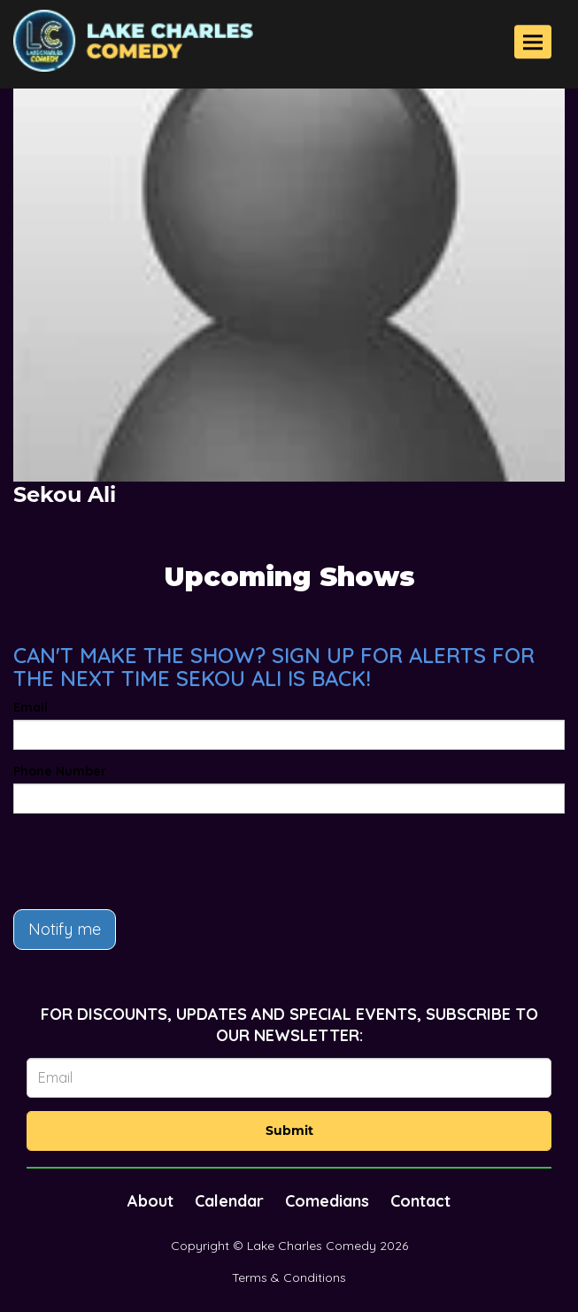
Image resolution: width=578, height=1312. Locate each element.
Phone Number (59, 771)
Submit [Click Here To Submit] (289, 1130)
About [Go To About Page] (150, 1201)
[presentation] (147, 861)
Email (30, 707)
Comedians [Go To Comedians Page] (327, 1201)
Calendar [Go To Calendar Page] (229, 1201)
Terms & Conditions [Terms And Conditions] (289, 1277)
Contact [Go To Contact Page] (420, 1201)
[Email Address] (289, 1078)
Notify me (64, 929)
